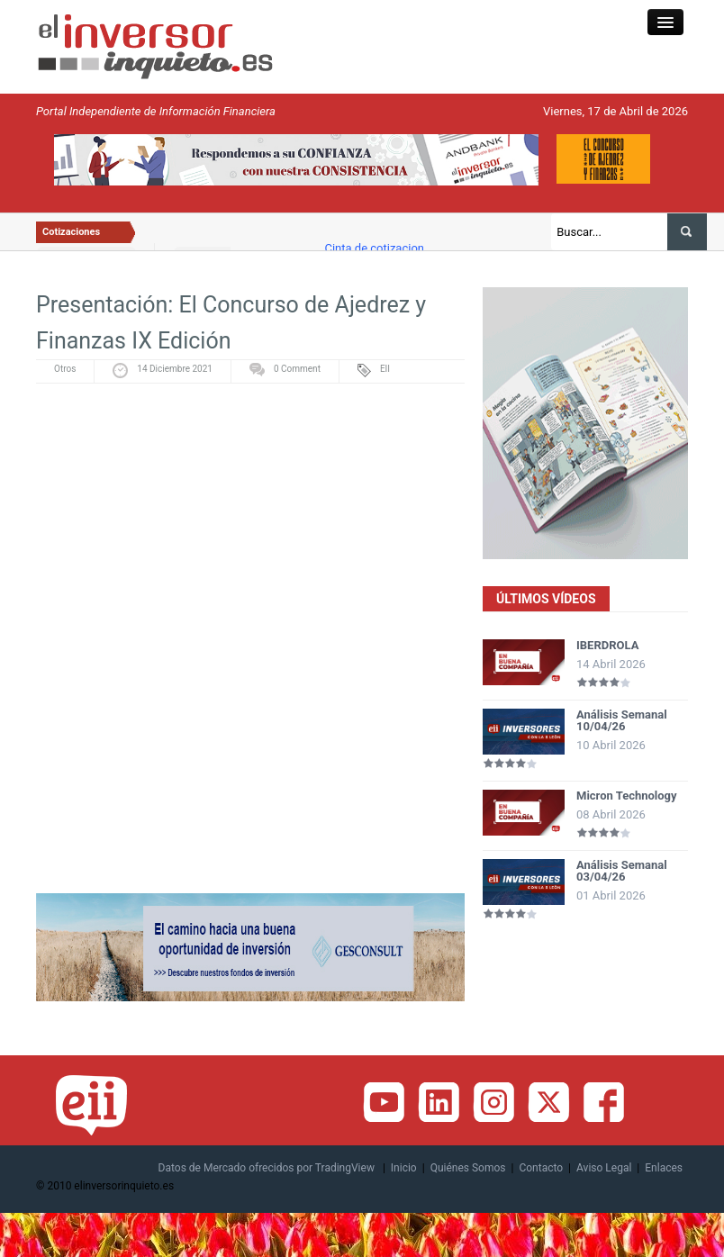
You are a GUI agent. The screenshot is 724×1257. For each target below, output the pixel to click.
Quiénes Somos (468, 1168)
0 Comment (297, 369)
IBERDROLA (607, 645)
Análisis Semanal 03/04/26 (621, 870)
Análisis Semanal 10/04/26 (621, 720)
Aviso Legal (603, 1168)
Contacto (541, 1168)
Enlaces (664, 1168)
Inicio (404, 1168)
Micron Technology (626, 795)
